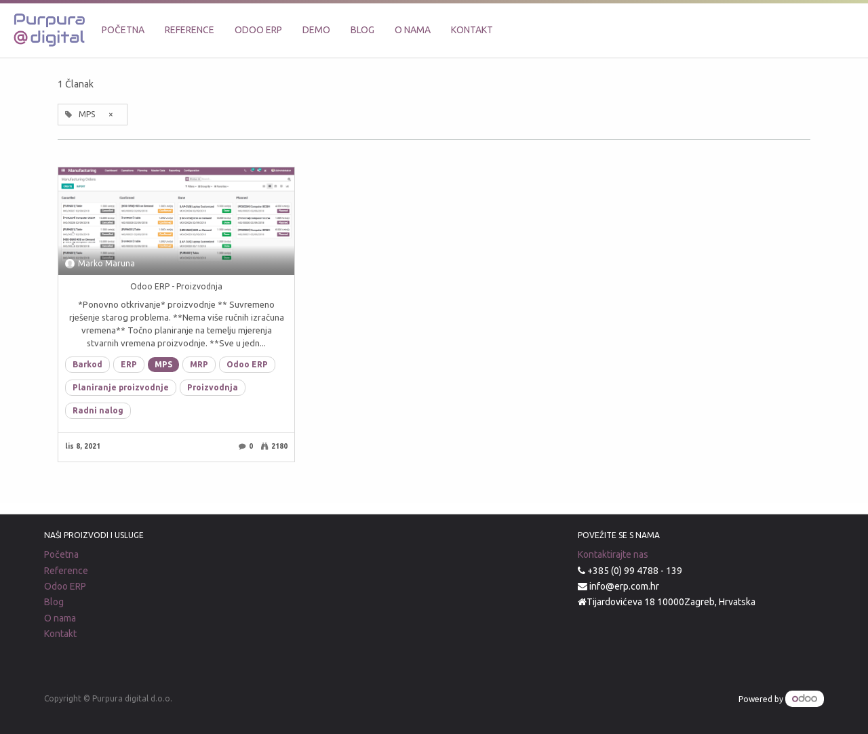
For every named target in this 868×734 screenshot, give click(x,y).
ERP (129, 364)
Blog (54, 601)
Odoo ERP (247, 364)
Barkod (87, 364)
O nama (60, 618)
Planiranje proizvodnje (121, 387)
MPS (163, 364)
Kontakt (60, 633)
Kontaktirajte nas (613, 554)
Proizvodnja (212, 387)
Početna (61, 554)
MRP (199, 364)
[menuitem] (123, 30)
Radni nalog (98, 410)
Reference (66, 570)
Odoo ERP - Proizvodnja (176, 286)
